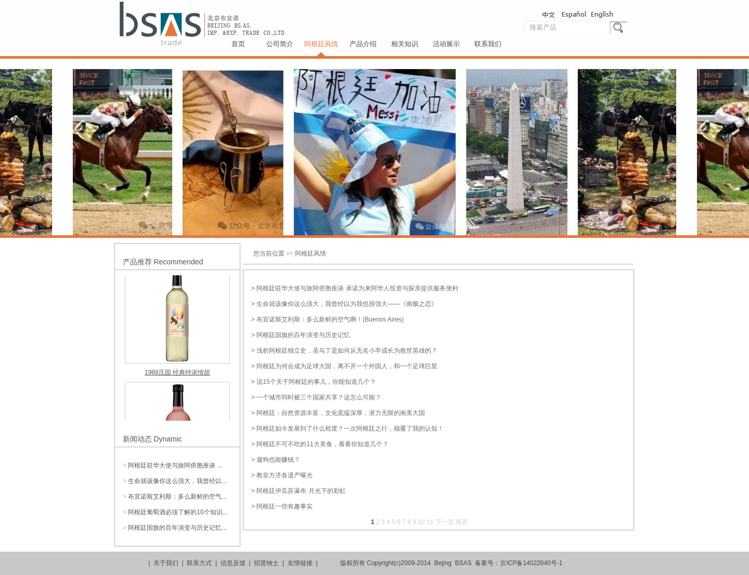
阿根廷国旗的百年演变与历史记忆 (303, 335)
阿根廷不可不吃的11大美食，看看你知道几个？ (322, 444)
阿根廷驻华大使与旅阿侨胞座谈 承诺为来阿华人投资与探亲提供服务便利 (357, 288)
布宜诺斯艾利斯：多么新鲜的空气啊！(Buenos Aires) (330, 319)
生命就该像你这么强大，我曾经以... (177, 481)
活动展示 (446, 44)
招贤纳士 (266, 563)
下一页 (444, 522)
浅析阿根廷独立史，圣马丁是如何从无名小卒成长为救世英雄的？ (346, 350)
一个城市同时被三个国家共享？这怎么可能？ (318, 397)
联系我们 (487, 44)
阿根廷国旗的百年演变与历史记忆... (177, 527)
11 (430, 522)
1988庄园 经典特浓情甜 (177, 373)
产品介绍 (363, 44)
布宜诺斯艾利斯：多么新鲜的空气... (177, 496)
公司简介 (279, 44)
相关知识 (404, 44)
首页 (238, 44)
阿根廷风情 (321, 44)
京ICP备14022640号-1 (531, 563)
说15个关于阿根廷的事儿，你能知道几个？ (316, 381)
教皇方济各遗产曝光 (284, 475)
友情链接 (300, 563)
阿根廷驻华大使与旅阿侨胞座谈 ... (175, 465)
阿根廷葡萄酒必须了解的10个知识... (177, 512)
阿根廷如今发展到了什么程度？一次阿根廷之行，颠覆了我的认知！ (350, 428)
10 (421, 522)
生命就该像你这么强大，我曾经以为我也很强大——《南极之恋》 (346, 303)
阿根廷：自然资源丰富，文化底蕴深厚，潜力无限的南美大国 (340, 413)
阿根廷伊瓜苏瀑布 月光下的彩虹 (300, 490)
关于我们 (165, 563)
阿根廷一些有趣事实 (284, 506)
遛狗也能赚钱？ (278, 459)
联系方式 (199, 563)
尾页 (462, 522)
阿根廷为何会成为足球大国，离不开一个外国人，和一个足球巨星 (346, 366)
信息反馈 (233, 563)
